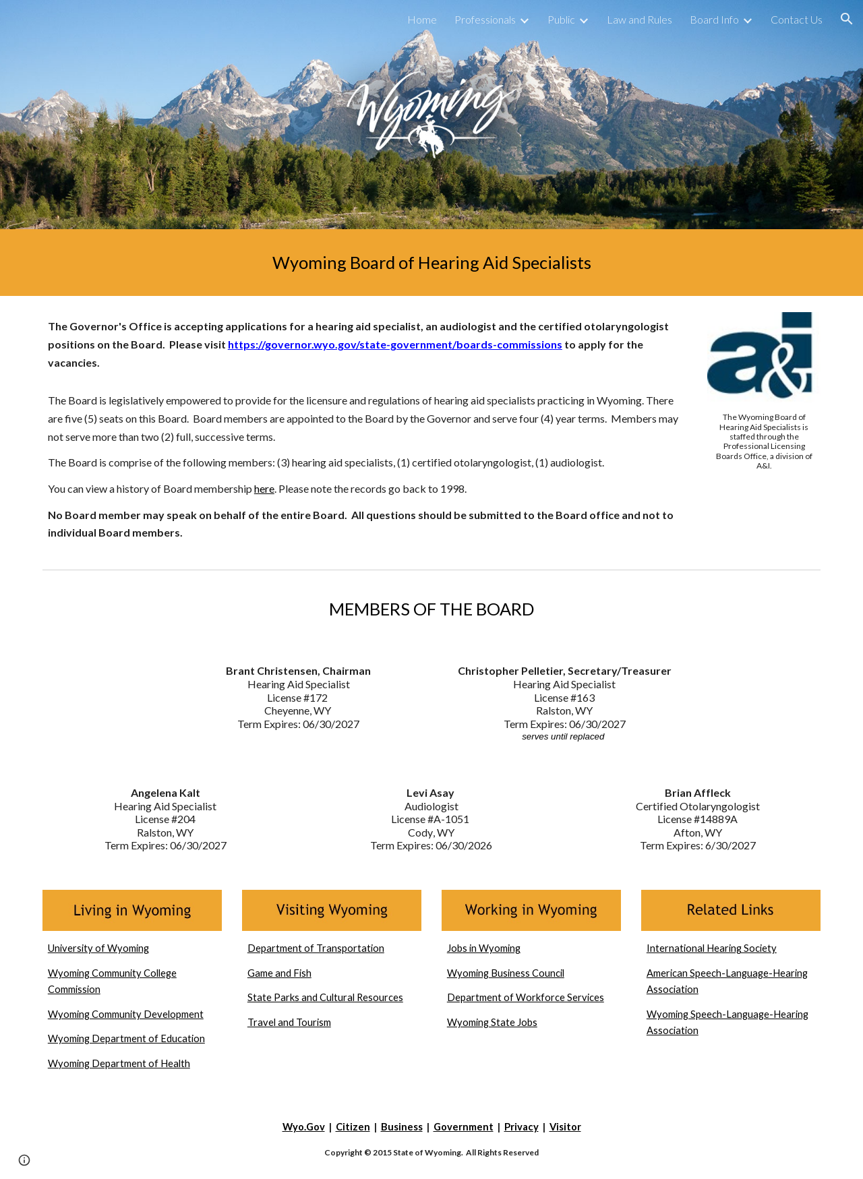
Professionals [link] (485, 19)
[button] (847, 19)
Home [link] (422, 19)
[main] (431, 262)
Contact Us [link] (797, 19)
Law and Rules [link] (639, 19)
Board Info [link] (714, 19)
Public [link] (561, 19)
